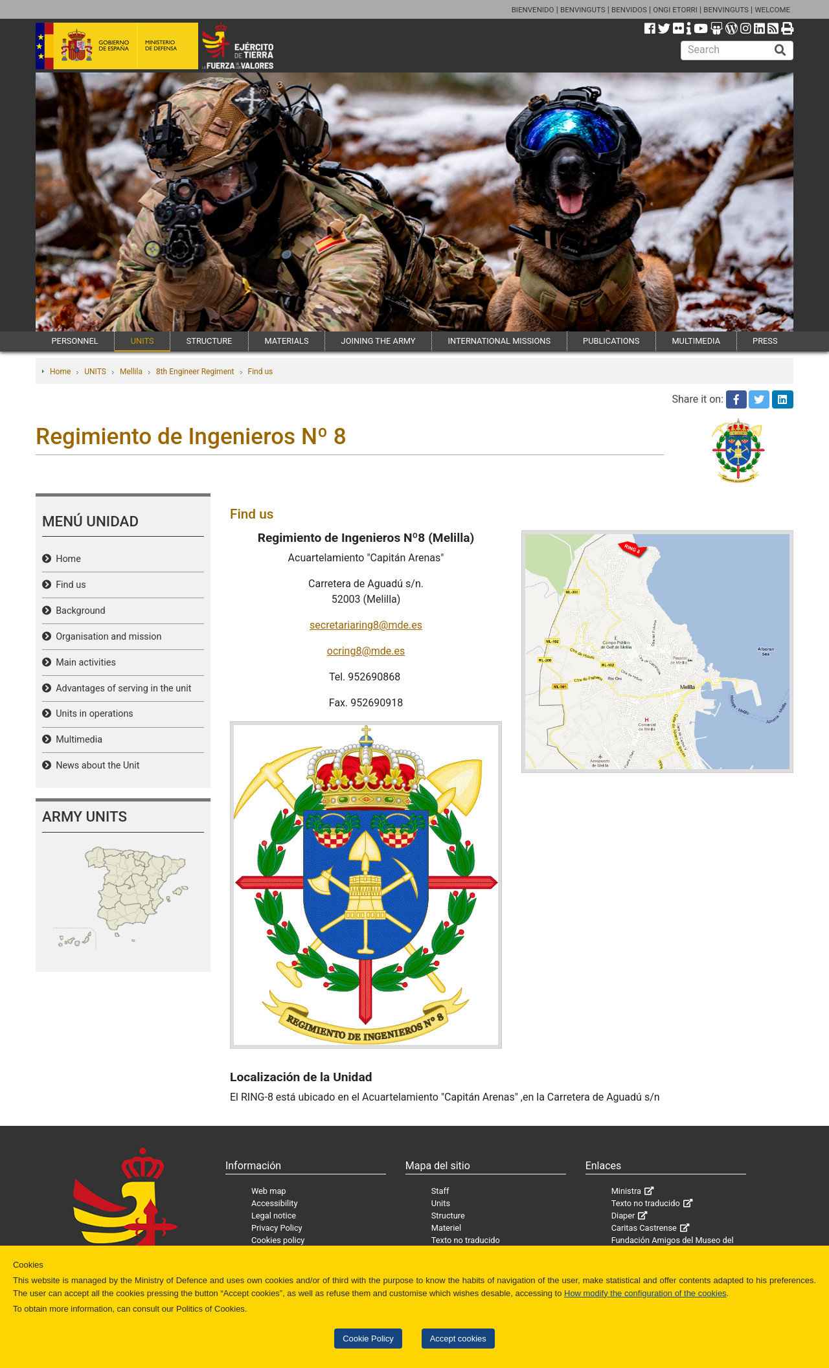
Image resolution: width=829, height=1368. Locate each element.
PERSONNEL (75, 341)
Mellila (131, 371)
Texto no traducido (465, 1240)
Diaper (623, 1215)
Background (78, 610)
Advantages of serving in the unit (121, 688)
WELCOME (772, 9)
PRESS (765, 341)
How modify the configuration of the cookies (645, 1293)
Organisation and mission (106, 636)
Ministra (626, 1191)
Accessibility (274, 1203)
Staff (440, 1191)
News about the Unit (95, 765)
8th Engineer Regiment (195, 371)
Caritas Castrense (644, 1228)
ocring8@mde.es (366, 651)
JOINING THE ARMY (378, 341)
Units (440, 1203)
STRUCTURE (210, 341)
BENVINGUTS (583, 9)
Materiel (446, 1228)
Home (60, 371)
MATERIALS (286, 341)
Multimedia (76, 739)
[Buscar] (780, 50)
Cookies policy (278, 1240)
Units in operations (92, 713)
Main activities (83, 662)
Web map (268, 1191)
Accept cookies (458, 1338)
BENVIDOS (629, 9)
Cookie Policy (368, 1338)
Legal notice (273, 1215)
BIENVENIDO (533, 9)
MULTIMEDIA (696, 341)
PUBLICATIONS (611, 341)
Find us (260, 371)
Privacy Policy (276, 1228)
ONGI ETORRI (675, 9)
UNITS (142, 341)
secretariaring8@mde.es (366, 625)
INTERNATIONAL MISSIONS (499, 341)
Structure (448, 1215)
